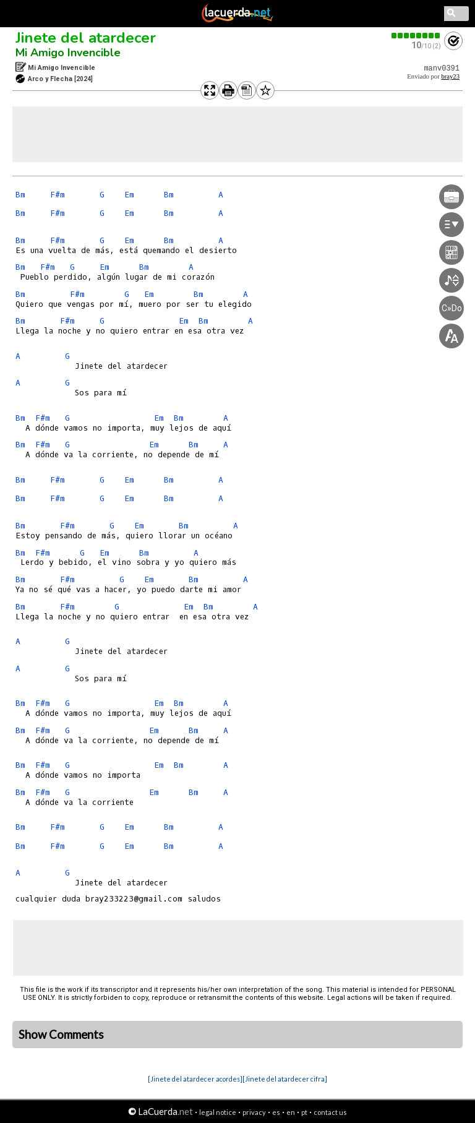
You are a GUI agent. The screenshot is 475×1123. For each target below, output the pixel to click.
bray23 (450, 76)
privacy (254, 1112)
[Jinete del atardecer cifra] (284, 1079)
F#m (57, 194)
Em (129, 194)
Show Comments (61, 1034)
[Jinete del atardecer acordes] (195, 1079)
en (290, 1112)
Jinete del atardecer (85, 38)
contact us (330, 1112)
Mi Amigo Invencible (68, 52)
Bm (20, 194)
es (276, 1112)
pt (304, 1112)
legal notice (217, 1112)
